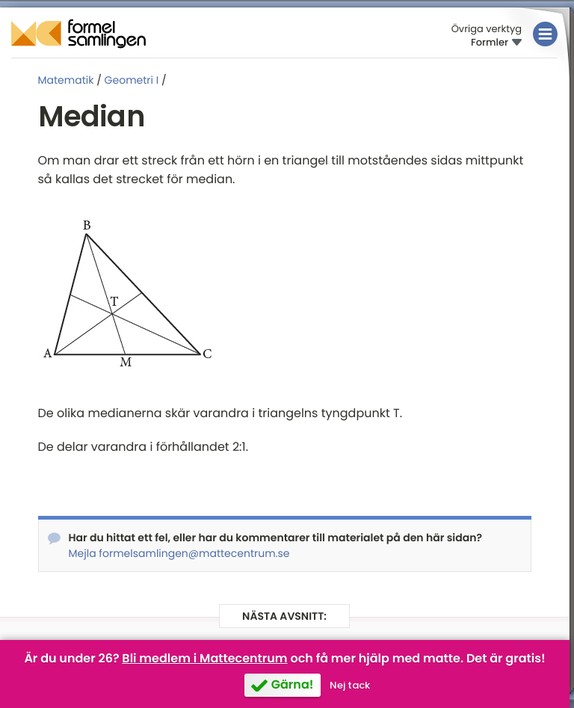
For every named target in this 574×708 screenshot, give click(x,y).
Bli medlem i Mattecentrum (204, 658)
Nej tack (350, 685)
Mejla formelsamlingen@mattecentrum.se (179, 553)
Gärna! (292, 684)
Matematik (66, 80)
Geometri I (132, 80)
